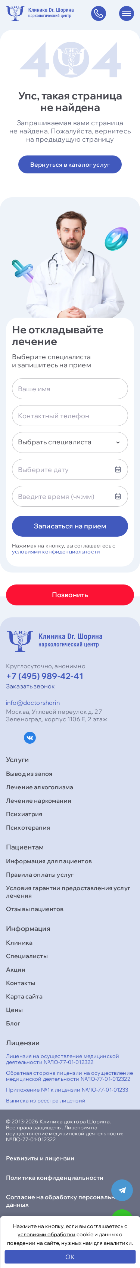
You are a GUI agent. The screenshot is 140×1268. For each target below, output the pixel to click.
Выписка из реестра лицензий (45, 1101)
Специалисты (27, 956)
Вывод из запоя (29, 773)
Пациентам (25, 847)
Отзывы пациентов (35, 909)
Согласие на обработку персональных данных (64, 1200)
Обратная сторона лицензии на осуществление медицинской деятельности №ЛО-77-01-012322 (69, 1076)
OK (70, 1257)
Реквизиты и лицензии (40, 1158)
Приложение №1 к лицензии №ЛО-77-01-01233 (67, 1090)
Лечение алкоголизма (39, 787)
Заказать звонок (30, 686)
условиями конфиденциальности (56, 552)
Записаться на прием (70, 526)
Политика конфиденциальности (54, 1177)
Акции (15, 969)
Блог (13, 1023)
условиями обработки (46, 1234)
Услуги (17, 760)
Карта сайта (24, 996)
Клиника (19, 942)
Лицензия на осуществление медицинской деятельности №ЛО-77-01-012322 (62, 1059)
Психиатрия (24, 814)
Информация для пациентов (49, 861)
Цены (14, 1010)
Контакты (20, 983)
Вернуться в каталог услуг (70, 164)
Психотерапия (28, 827)
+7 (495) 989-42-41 (44, 676)
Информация (28, 929)
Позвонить (70, 594)
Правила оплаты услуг (40, 874)
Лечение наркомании (38, 800)
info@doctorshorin (33, 702)
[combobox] (70, 442)
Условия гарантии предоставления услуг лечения (68, 891)
